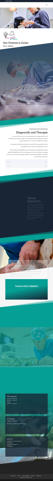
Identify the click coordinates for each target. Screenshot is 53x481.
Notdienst (38, 475)
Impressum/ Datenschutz (26, 477)
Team (18, 475)
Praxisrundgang (25, 475)
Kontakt (33, 475)
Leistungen (13, 475)
